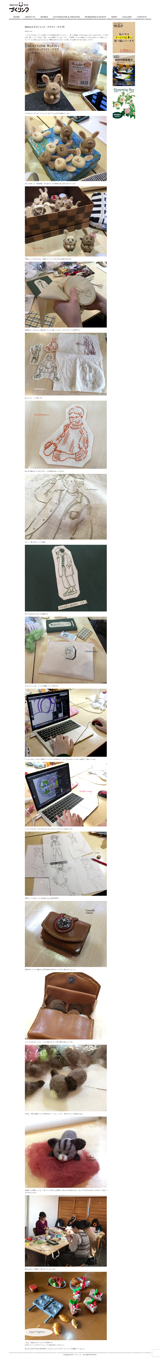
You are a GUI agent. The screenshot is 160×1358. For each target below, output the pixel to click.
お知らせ (114, 17)
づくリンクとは (30, 17)
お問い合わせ (142, 17)
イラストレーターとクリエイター (66, 17)
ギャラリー (127, 17)
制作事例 (44, 17)
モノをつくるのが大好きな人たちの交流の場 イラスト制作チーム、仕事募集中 (19, 7)
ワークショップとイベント (95, 17)
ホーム (17, 17)
